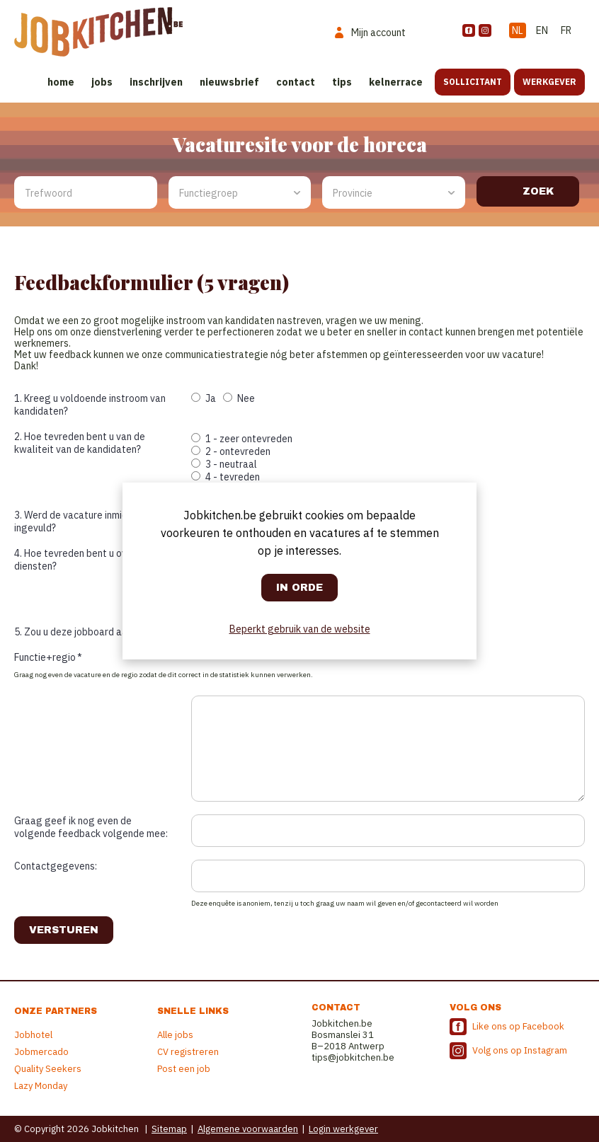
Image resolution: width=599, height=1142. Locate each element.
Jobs (102, 82)
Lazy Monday (40, 1086)
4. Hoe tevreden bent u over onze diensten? (86, 559)
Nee (239, 398)
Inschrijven (156, 82)
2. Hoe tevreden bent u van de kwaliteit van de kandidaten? (79, 443)
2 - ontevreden (230, 451)
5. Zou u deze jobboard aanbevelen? (93, 631)
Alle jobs (175, 1035)
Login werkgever (343, 1129)
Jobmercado (41, 1052)
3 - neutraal (224, 464)
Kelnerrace (396, 82)
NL (517, 30)
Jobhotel (33, 1035)
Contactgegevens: (55, 866)
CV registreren (188, 1052)
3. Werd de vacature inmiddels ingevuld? (80, 521)
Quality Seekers (47, 1069)
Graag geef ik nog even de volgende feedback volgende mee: (91, 827)
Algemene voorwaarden (248, 1129)
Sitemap (169, 1129)
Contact (295, 82)
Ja (203, 398)
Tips (342, 82)
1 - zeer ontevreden (241, 438)
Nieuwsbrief (229, 82)
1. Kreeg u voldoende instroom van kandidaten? (90, 404)
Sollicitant (472, 81)
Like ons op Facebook (518, 1026)
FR (566, 30)
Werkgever (549, 81)
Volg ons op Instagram (519, 1050)
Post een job (183, 1069)
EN (542, 30)
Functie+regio (48, 657)
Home (60, 82)
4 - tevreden (225, 477)
